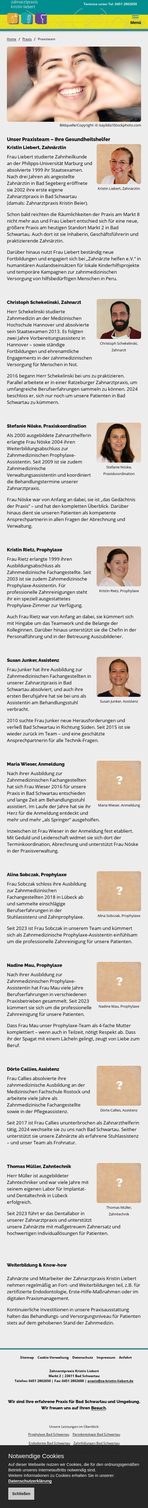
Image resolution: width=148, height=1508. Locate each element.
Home (11, 39)
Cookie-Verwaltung (53, 1357)
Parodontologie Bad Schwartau (96, 1434)
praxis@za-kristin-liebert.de (110, 1380)
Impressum (106, 1357)
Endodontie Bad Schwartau (49, 1443)
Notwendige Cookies (36, 1456)
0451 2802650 (126, 4)
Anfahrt (125, 1357)
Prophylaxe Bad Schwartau (48, 1434)
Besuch (98, 1408)
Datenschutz (82, 1357)
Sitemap (27, 1357)
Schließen (21, 1493)
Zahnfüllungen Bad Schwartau (96, 1443)
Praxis (27, 39)
